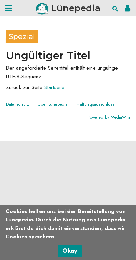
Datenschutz (17, 104)
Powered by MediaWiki (109, 117)
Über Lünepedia (53, 104)
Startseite (54, 87)
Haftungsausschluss (95, 104)
